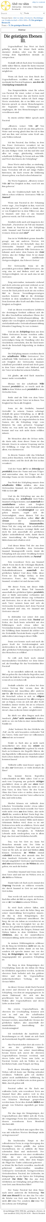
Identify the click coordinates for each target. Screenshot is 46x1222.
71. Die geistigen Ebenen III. (19, 25)
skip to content (38, 2)
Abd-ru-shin (18, 18)
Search (21, 13)
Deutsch (28, 18)
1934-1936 (23, 20)
